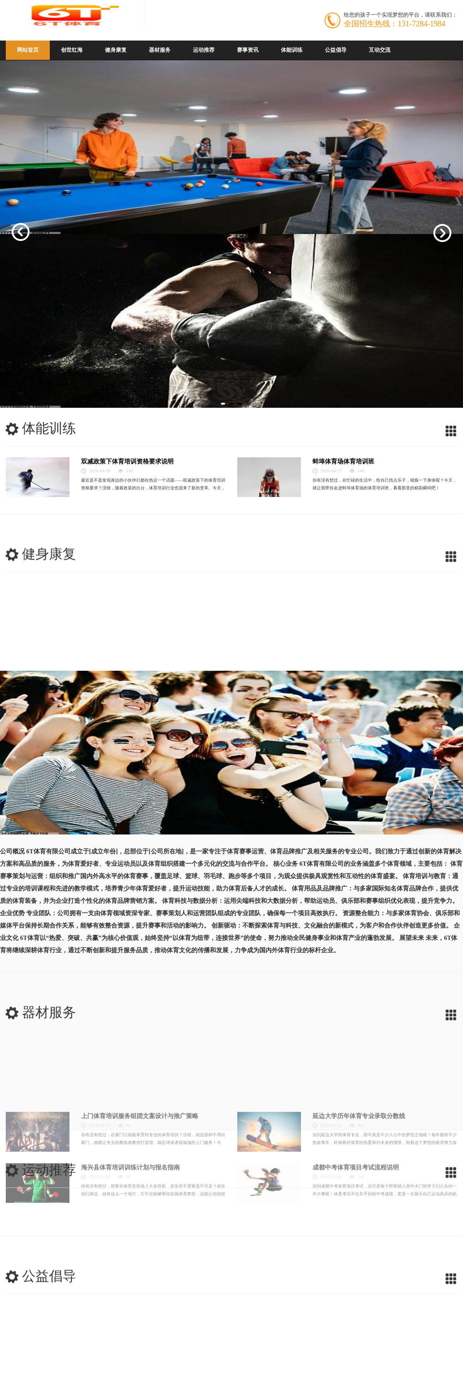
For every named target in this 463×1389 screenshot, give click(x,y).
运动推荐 (204, 50)
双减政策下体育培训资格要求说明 (127, 513)
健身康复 (116, 50)
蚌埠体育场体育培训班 (343, 513)
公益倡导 (335, 50)
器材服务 (160, 50)
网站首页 (28, 50)
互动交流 (379, 50)
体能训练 (291, 50)
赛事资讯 (248, 50)
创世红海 (72, 50)
